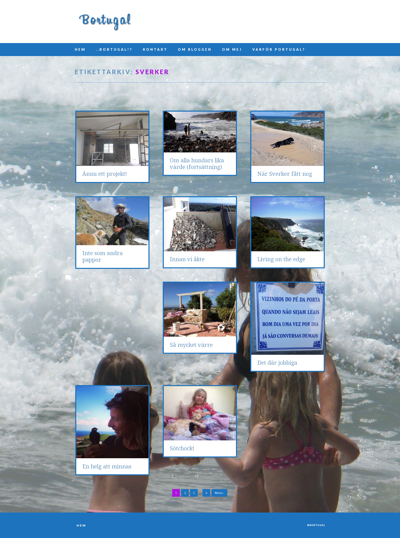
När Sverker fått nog (284, 174)
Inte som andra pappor (102, 256)
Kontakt (155, 49)
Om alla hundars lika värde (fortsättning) (197, 163)
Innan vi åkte (187, 259)
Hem (80, 49)
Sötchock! (182, 448)
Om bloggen (195, 49)
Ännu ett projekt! (104, 174)
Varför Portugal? (278, 49)
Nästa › (219, 493)
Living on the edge (281, 259)
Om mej (232, 49)
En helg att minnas (106, 466)
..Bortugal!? (114, 49)
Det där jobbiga (277, 363)
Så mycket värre (191, 345)
